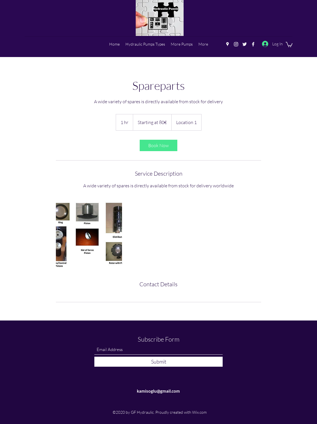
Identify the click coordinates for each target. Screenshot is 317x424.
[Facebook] (253, 44)
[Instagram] (236, 44)
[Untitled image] (89, 235)
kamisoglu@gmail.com (158, 390)
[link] (158, 145)
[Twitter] (244, 44)
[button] (289, 44)
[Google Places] (227, 44)
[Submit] (158, 362)
